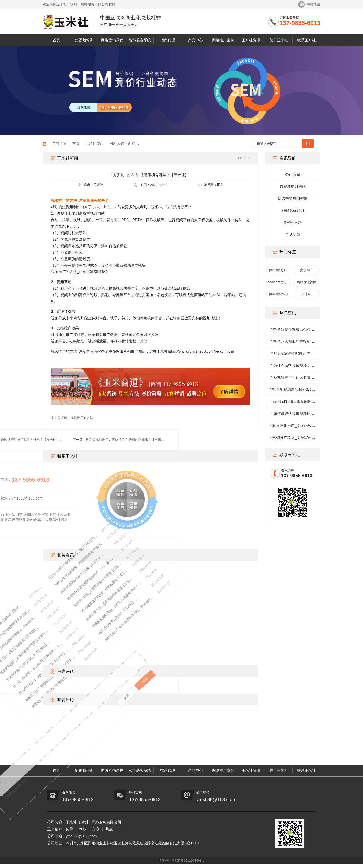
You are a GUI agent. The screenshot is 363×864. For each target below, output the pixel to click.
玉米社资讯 (251, 40)
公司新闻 (292, 175)
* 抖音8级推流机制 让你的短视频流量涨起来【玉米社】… (292, 353)
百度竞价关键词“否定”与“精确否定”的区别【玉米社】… (21, 668)
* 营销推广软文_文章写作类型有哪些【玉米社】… (292, 438)
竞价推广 (306, 270)
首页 (56, 40)
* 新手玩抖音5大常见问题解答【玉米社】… (292, 402)
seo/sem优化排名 (279, 283)
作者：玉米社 (90, 185)
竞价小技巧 (292, 223)
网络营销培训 (279, 294)
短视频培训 (84, 40)
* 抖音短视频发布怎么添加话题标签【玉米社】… (292, 329)
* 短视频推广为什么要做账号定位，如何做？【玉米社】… (292, 378)
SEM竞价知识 (292, 211)
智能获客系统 (140, 40)
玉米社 (306, 294)
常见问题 (292, 235)
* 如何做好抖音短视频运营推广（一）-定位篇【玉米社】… (292, 414)
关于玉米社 (278, 40)
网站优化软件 (306, 282)
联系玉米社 (306, 40)
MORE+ (244, 158)
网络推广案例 (223, 40)
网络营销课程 (112, 40)
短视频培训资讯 (293, 187)
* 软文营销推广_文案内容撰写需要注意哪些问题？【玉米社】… (292, 426)
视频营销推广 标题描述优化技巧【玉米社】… (11, 667)
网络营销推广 (279, 270)
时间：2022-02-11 (150, 185)
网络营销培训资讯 (124, 143)
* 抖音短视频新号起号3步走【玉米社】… (292, 390)
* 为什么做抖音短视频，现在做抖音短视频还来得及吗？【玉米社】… (292, 366)
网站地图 (313, 4)
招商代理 (167, 40)
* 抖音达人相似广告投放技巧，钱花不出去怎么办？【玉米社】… (292, 341)
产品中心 (195, 40)
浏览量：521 (209, 185)
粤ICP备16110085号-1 (188, 860)
